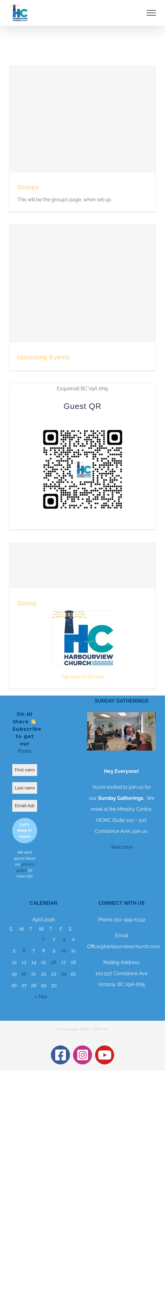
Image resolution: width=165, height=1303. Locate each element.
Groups (28, 187)
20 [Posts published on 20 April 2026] (24, 974)
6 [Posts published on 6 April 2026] (23, 950)
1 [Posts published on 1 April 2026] (43, 939)
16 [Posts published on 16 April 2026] (53, 962)
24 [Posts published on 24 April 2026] (64, 974)
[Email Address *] (24, 806)
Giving (26, 603)
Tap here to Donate (82, 677)
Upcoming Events (43, 357)
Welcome (121, 847)
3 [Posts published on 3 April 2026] (64, 939)
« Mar (41, 997)
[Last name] (24, 788)
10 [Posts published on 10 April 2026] (64, 950)
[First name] (24, 770)
